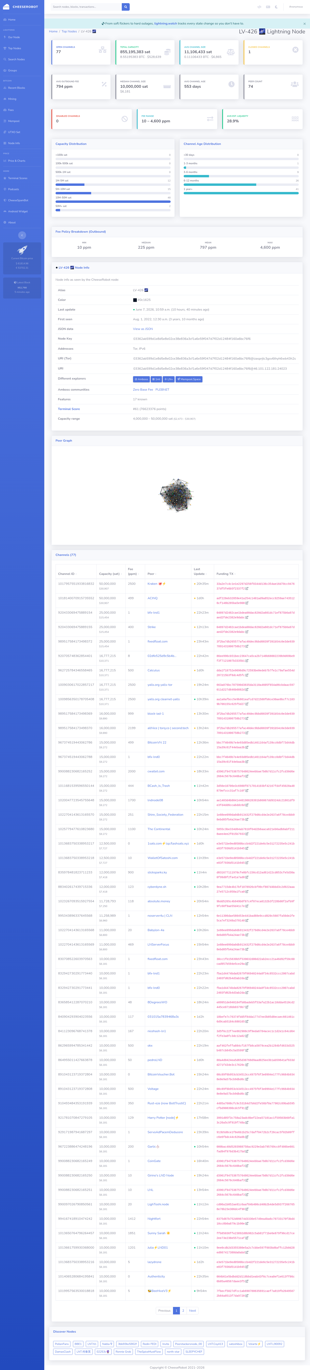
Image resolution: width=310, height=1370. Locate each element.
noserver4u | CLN (159, 916)
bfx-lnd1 (153, 612)
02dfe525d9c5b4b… (161, 656)
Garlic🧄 (153, 1146)
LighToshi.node (158, 1204)
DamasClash (63, 1352)
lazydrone (154, 1262)
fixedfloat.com (157, 641)
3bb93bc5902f (127, 1344)
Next (192, 1311)
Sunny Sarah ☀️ (158, 1233)
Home (53, 31)
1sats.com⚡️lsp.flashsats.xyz (168, 843)
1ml (156, 379)
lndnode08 (155, 800)
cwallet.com (155, 771)
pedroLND (154, 1060)
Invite (165, 1344)
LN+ (168, 379)
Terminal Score (69, 409)
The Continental (158, 829)
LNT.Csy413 (215, 1344)
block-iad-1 (155, 713)
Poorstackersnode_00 (188, 1344)
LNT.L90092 (274, 1344)
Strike (151, 627)
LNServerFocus (158, 944)
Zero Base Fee (143, 389)
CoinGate (154, 1161)
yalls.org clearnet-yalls (163, 699)
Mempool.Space (189, 379)
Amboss (141, 379)
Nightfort (153, 1219)
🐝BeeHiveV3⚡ (159, 1291)
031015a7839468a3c (163, 1017)
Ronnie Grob (123, 1352)
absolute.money (158, 901)
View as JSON (143, 329)
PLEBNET (162, 389)
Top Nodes (69, 31)
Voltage (153, 1089)
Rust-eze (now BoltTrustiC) (166, 1103)
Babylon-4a (155, 930)
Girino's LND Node (160, 1175)
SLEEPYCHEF (193, 1352)
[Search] (86, 7)
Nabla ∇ (107, 1344)
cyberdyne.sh (156, 887)
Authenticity (156, 1276)
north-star (173, 1352)
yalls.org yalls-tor (159, 685)
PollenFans (62, 1344)
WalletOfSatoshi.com (162, 858)
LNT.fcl (92, 1344)
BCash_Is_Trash (158, 786)
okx (149, 1045)
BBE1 (78, 1344)
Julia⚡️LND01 (157, 1247)
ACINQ (152, 598)
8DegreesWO (157, 1002)
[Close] (304, 23)
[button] (297, 7)
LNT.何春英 (84, 1352)
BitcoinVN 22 (156, 742)
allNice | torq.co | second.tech (168, 728)
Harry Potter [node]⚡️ (163, 1118)
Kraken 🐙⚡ (156, 584)
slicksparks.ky (157, 872)
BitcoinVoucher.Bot (160, 1074)
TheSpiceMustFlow (149, 1352)
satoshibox (235, 1344)
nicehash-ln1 (156, 1031)
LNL (150, 1190)
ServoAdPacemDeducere (165, 1132)
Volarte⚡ (254, 1344)
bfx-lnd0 (153, 757)
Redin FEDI (149, 1344)
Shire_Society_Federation (165, 815)
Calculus (153, 670)
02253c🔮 (103, 1352)
